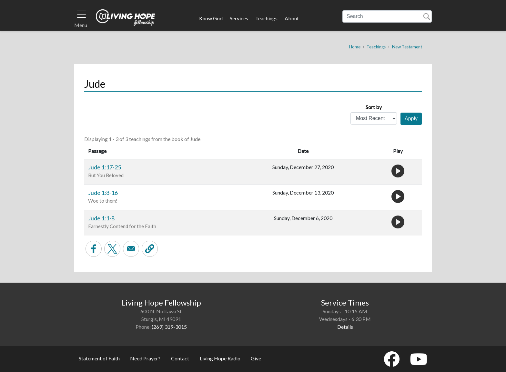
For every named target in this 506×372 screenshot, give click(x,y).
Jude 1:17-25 (104, 167)
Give (256, 358)
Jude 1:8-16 (103, 192)
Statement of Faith (99, 358)
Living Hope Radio (220, 358)
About (292, 18)
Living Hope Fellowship (126, 17)
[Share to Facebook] (94, 249)
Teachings (266, 18)
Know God (211, 18)
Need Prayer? (145, 358)
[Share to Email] (131, 249)
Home (354, 46)
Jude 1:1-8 (101, 218)
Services (239, 18)
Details (345, 327)
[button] (150, 249)
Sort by (374, 107)
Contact (180, 358)
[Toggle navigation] (81, 14)
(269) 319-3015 (169, 327)
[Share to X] (112, 249)
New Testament (407, 46)
